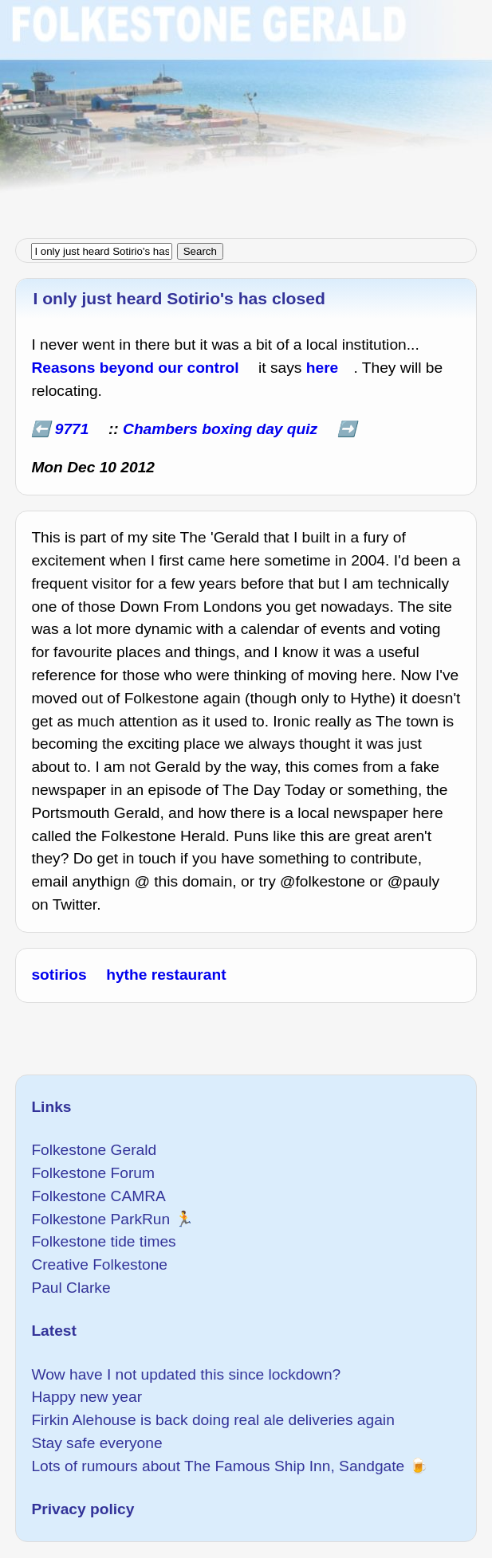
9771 (72, 429)
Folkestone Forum (93, 1173)
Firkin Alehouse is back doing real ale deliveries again (212, 1419)
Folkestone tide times (103, 1241)
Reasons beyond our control (134, 367)
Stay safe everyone (96, 1443)
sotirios (58, 974)
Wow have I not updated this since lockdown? (185, 1374)
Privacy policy (82, 1509)
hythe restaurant (166, 974)
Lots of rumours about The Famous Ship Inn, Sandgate (217, 1466)
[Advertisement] (246, 111)
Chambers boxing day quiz (220, 429)
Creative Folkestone (99, 1264)
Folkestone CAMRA (98, 1196)
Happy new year (86, 1396)
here (322, 367)
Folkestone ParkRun (100, 1219)
